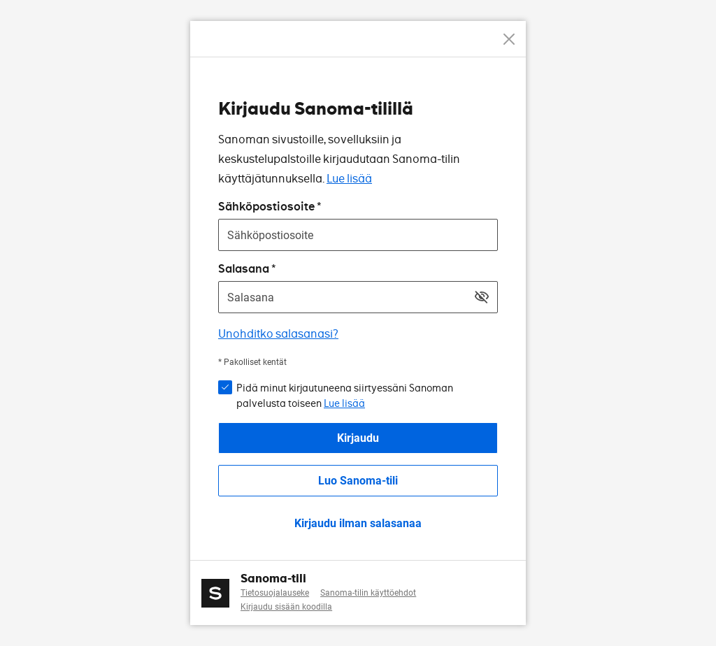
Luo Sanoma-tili (358, 480)
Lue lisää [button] (344, 403)
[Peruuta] (509, 39)
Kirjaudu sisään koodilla (286, 607)
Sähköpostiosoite (266, 206)
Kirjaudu (358, 438)
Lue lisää (349, 178)
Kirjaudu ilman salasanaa (358, 523)
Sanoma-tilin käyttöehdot (368, 593)
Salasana (243, 268)
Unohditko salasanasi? (278, 333)
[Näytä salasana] (482, 297)
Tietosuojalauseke (275, 593)
